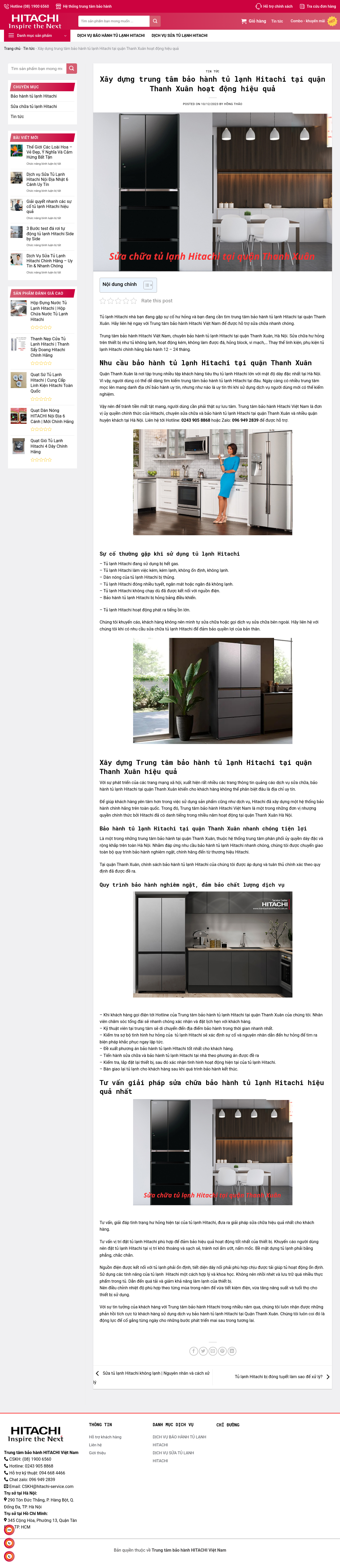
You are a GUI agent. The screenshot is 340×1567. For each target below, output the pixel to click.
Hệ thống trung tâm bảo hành (87, 6)
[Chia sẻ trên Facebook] (193, 1351)
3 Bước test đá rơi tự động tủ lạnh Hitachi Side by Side (50, 233)
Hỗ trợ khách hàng (105, 1437)
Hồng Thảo (233, 104)
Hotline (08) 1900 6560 (29, 6)
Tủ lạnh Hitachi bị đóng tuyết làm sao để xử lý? (283, 1376)
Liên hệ (95, 1445)
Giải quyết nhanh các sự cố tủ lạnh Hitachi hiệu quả (49, 206)
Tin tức (277, 21)
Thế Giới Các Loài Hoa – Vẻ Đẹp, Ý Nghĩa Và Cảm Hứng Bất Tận (50, 152)
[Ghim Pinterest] (222, 1351)
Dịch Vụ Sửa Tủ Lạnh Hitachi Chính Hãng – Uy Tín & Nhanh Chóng (50, 260)
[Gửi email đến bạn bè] (213, 1351)
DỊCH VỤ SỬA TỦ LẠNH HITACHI (179, 35)
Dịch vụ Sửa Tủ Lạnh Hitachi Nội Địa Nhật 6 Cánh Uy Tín (47, 179)
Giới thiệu (97, 1453)
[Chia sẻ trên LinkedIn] (232, 1351)
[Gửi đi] (155, 21)
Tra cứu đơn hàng (321, 6)
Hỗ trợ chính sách (277, 6)
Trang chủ (12, 48)
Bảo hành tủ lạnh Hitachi (34, 96)
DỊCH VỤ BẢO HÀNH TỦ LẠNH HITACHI (111, 35)
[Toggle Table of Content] (145, 285)
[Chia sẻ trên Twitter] (203, 1351)
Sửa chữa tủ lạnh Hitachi (34, 106)
